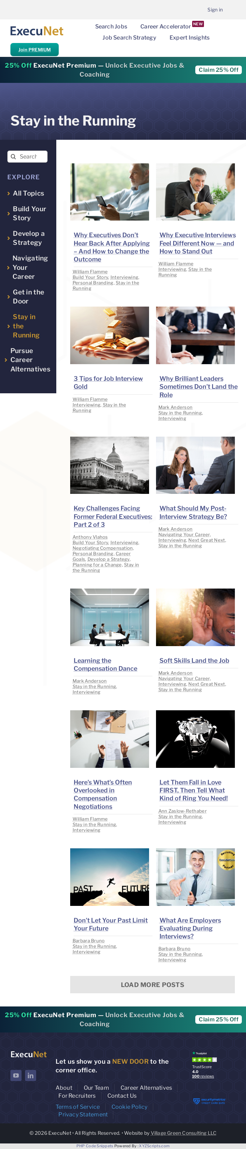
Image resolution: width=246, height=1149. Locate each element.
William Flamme (90, 271)
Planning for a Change (97, 564)
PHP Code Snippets (95, 1145)
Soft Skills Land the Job (194, 660)
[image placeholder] (109, 166)
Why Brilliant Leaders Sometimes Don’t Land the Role (198, 386)
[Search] (13, 157)
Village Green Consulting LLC (184, 1133)
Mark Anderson (175, 407)
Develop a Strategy (109, 559)
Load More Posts (152, 984)
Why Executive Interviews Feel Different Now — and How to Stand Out (197, 243)
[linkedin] (30, 1075)
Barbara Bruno (89, 940)
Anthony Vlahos (90, 537)
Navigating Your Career (184, 534)
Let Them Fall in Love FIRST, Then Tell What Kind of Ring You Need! (193, 790)
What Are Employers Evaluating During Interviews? (190, 928)
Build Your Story (90, 277)
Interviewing (124, 277)
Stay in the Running (180, 412)
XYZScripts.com (154, 1145)
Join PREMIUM (34, 49)
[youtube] (16, 1075)
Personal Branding (93, 282)
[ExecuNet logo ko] (28, 1052)
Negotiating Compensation (103, 548)
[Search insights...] (27, 157)
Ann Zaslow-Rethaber (182, 811)
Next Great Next (206, 540)
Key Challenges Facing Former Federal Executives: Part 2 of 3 (113, 516)
